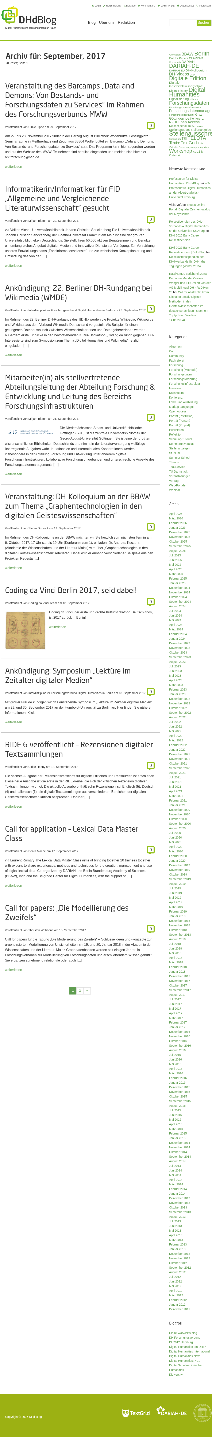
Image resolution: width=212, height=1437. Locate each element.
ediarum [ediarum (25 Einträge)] (194, 99)
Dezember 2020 (179, 809)
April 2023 (175, 680)
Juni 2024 (175, 615)
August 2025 (177, 550)
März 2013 (176, 1240)
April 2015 (175, 1124)
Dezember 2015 (179, 1087)
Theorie (174, 462)
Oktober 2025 (178, 541)
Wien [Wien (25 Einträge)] (206, 147)
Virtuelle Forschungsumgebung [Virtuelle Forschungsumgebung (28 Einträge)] (186, 147)
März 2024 (176, 629)
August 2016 (177, 1050)
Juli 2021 (175, 777)
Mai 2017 (175, 1008)
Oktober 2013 (178, 1207)
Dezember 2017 (179, 976)
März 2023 (176, 685)
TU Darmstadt (178, 471)
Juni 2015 (175, 1115)
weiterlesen (13, 166)
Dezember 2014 (179, 1142)
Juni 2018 (175, 948)
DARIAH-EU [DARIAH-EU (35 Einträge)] (177, 70)
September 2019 (180, 879)
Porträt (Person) (179, 420)
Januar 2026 (177, 527)
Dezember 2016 (179, 1031)
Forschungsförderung (183, 379)
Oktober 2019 (178, 874)
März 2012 (176, 1295)
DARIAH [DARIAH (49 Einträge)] (188, 62)
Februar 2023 (178, 689)
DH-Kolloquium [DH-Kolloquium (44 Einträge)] (196, 70)
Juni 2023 (175, 671)
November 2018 (179, 925)
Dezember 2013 (179, 1198)
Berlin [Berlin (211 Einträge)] (201, 53)
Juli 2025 (175, 555)
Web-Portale (177, 485)
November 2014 (179, 1147)
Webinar (174, 490)
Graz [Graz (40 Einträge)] (198, 114)
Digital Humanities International (189, 1351)
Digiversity (176, 1374)
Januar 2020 (177, 860)
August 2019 (177, 883)
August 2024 (177, 606)
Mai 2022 (175, 731)
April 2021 (175, 791)
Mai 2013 (175, 1230)
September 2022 (180, 712)
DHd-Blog (35, 1417)
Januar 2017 (177, 1027)
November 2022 (179, 703)
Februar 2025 (178, 578)
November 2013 (179, 1203)
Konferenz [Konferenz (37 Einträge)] (197, 118)
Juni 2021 (175, 782)
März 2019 (176, 907)
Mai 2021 (175, 786)
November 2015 (179, 1092)
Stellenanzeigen (179, 448)
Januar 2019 (177, 916)
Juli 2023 (175, 666)
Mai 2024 (175, 620)
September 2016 (180, 1045)
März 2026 (176, 518)
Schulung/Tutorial (180, 439)
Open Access (178, 411)
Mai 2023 (175, 675)
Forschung (176, 365)
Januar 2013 (177, 1249)
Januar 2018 (177, 971)
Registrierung (112, 5)
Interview (175, 388)
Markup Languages (181, 406)
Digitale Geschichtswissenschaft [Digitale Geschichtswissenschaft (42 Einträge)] (186, 84)
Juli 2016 (175, 1055)
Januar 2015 (177, 1138)
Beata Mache (37, 851)
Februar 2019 (178, 911)
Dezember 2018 (179, 920)
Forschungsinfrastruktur (184, 383)
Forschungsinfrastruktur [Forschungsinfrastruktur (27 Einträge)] (181, 115)
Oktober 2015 (178, 1096)
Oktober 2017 (178, 985)
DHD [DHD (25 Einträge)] (192, 74)
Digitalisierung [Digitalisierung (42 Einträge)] (179, 99)
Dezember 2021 (179, 754)
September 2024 (180, 601)
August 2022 (177, 717)
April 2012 (175, 1290)
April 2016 (175, 1068)
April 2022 (175, 735)
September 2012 (180, 1267)
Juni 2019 (175, 893)
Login (96, 5)
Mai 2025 (175, 564)
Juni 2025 (175, 560)
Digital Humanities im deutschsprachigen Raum (28, 17)
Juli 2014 (175, 1166)
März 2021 (176, 796)
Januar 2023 (177, 694)
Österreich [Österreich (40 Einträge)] (176, 155)
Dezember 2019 (179, 865)
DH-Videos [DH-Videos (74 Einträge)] (179, 74)
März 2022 (176, 740)
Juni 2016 (175, 1059)
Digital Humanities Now (184, 1356)
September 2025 (180, 546)
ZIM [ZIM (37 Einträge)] (201, 151)
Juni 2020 (175, 837)
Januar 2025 (177, 583)
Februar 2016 (178, 1078)
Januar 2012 (177, 1304)
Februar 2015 (178, 1133)
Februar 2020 (178, 856)
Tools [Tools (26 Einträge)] (200, 143)
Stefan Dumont (38, 528)
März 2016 (176, 1073)
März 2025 (176, 574)
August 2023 (177, 661)
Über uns (107, 22)
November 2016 (179, 1036)
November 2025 (179, 537)
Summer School (179, 457)
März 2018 (176, 962)
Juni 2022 (175, 726)
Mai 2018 (175, 953)
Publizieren (176, 430)
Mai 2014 (175, 1175)
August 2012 (177, 1272)
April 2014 (175, 1179)
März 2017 (176, 1018)
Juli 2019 (175, 888)
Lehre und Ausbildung (183, 402)
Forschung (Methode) (183, 369)
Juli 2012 (175, 1277)
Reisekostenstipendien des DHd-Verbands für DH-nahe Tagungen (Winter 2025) (187, 261)
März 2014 (176, 1184)
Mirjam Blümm (37, 220)
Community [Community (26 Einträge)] (175, 62)
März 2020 (176, 851)
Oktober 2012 (178, 1263)
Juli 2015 (175, 1110)
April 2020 (175, 846)
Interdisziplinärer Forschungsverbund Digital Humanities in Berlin (70, 310)
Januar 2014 (177, 1193)
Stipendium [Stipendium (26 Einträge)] (175, 139)
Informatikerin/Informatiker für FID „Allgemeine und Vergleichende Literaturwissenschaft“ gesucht (62, 198)
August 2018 (177, 939)
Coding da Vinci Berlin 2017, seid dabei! (71, 590)
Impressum (203, 5)
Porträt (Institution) (181, 416)
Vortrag (174, 480)
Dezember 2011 (179, 1309)
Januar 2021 (177, 805)
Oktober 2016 (178, 1041)
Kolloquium (176, 393)
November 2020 (179, 814)
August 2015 (177, 1105)
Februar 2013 (178, 1244)
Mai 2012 (175, 1286)
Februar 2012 (178, 1300)
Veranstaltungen (179, 476)
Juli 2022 (175, 722)
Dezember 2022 (179, 698)
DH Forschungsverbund (184, 1337)
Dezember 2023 (179, 643)
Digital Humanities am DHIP (187, 1347)
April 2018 (175, 957)
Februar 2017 (178, 1022)
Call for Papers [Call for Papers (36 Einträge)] (178, 58)
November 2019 (179, 870)
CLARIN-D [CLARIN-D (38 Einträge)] (196, 58)
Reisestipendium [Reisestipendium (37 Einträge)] (180, 126)
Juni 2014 (175, 1170)
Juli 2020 (175, 833)
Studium (174, 453)
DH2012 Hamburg (181, 1342)
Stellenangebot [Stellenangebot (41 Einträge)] (179, 129)
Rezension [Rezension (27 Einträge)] (197, 126)
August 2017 (177, 994)
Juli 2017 (175, 999)
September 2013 (180, 1212)
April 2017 (175, 1013)
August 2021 (177, 772)
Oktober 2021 (178, 763)
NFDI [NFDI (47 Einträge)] (173, 122)
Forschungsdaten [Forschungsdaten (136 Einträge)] (189, 103)
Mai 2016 (175, 1064)
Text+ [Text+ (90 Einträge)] (174, 142)
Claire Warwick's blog (183, 1333)
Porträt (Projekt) (179, 425)
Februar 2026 (178, 523)
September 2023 (180, 657)
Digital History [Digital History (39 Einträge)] (178, 90)
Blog (92, 22)
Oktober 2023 (178, 652)
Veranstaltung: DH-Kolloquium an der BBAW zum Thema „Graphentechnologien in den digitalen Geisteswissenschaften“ (77, 506)
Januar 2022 (177, 749)
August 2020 (177, 828)
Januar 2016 (177, 1082)
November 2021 (179, 759)
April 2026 (175, 513)
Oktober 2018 (178, 930)
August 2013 (177, 1216)
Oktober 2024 (178, 597)
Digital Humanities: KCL (184, 1360)
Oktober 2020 (178, 819)
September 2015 (180, 1101)
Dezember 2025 (179, 532)
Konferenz (176, 397)
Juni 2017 (175, 1004)
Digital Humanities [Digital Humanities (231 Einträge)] (187, 92)
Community (176, 356)
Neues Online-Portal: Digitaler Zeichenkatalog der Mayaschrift (189, 209)
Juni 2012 (175, 1281)
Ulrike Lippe (36, 127)
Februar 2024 (178, 634)
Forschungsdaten (180, 374)
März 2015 (176, 1129)
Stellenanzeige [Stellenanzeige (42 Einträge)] (200, 129)
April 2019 (175, 902)
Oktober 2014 (178, 1152)
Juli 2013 (175, 1221)
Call (171, 351)
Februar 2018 (178, 967)
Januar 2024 (177, 638)
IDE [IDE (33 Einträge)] (187, 118)
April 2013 (175, 1235)
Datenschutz (185, 5)
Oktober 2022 (178, 708)
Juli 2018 (175, 944)
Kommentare (146, 5)
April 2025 (175, 569)
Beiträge (130, 5)
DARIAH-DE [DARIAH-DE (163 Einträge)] (184, 66)
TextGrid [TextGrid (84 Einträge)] (189, 142)
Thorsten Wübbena (40, 930)
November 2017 (179, 981)
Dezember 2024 (179, 587)
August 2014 (177, 1161)
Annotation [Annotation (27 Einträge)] (175, 54)
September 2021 (180, 768)
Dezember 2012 (179, 1253)
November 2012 (179, 1258)
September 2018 (180, 934)
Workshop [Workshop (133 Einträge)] (180, 151)
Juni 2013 (175, 1226)
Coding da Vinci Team (42, 603)
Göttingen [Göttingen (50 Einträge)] (176, 118)
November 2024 (179, 592)
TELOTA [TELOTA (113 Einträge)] (197, 138)
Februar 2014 (178, 1189)
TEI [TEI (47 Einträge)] (184, 138)
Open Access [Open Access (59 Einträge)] (189, 122)
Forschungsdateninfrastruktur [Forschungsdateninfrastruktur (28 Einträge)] (185, 107)
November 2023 (179, 648)
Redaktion (126, 22)
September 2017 (180, 990)
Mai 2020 (175, 842)
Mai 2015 (175, 1119)
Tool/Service (177, 467)
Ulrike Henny (36, 767)
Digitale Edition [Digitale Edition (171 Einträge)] (188, 78)
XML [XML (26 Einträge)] (195, 152)
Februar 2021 (178, 800)
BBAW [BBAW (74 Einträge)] (187, 54)
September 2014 (180, 1156)
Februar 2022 (178, 745)
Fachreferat (176, 360)
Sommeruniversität (181, 443)
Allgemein (175, 346)
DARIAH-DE (166, 5)
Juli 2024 (175, 611)
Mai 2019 (175, 897)
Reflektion (175, 434)
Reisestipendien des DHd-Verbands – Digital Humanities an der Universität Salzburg (189, 226)
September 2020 (180, 823)
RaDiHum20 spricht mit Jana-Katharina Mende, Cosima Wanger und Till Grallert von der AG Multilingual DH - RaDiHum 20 (190, 283)
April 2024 (175, 624)
